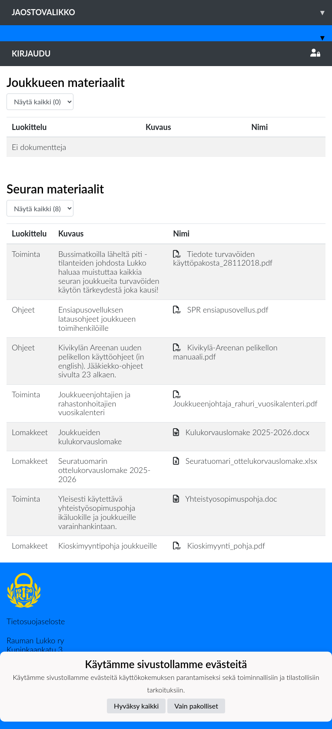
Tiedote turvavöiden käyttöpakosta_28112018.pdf (222, 258)
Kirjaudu (166, 53)
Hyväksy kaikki (136, 706)
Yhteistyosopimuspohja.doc (225, 498)
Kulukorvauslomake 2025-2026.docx (241, 432)
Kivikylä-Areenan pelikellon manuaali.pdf (225, 352)
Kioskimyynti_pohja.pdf (219, 545)
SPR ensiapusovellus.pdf (220, 309)
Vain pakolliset (196, 706)
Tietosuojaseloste (36, 621)
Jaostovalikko (172, 12)
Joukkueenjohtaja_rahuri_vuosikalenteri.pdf (245, 398)
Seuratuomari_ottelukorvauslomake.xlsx (245, 461)
